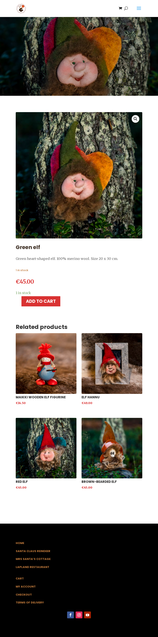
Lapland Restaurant (32, 567)
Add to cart (41, 301)
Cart (20, 578)
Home (20, 543)
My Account (26, 587)
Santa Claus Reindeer (33, 551)
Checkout (24, 595)
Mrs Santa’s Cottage (33, 559)
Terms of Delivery (30, 602)
